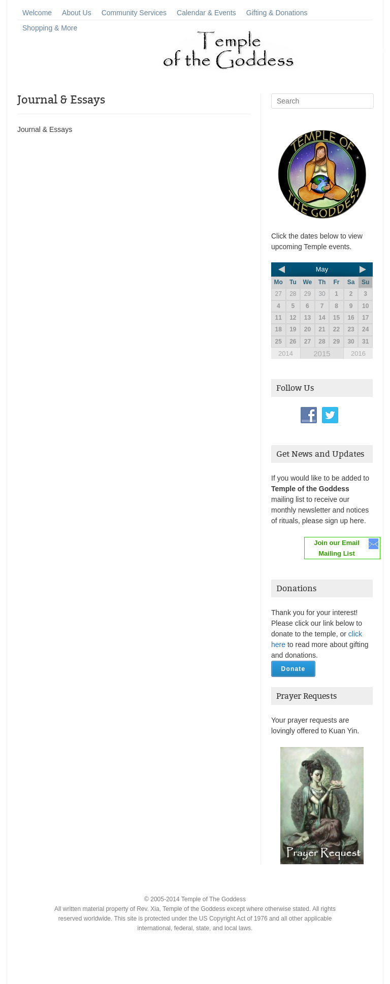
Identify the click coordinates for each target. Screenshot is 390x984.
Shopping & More (49, 28)
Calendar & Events (206, 13)
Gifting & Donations (277, 13)
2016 (358, 353)
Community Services (134, 13)
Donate (293, 668)
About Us (76, 13)
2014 (285, 353)
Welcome (37, 13)
